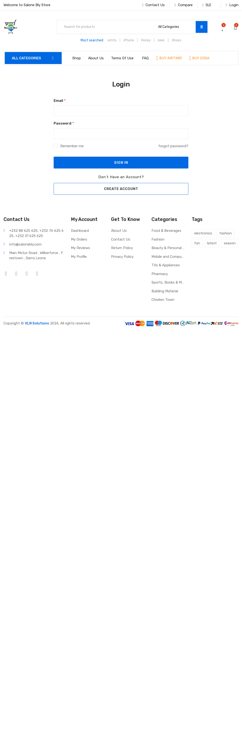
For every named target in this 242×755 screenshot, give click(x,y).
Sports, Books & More (168, 282)
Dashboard (80, 231)
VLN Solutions (37, 323)
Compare (183, 5)
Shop (76, 58)
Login (232, 5)
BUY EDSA (200, 58)
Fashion (157, 239)
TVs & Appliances (165, 265)
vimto (112, 40)
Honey (146, 40)
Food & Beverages (166, 231)
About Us (96, 58)
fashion (225, 233)
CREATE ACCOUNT (121, 189)
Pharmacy (159, 274)
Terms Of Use (122, 58)
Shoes (176, 40)
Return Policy (122, 248)
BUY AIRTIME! (170, 58)
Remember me (72, 146)
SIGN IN (121, 162)
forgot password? (173, 146)
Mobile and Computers (168, 257)
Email (60, 101)
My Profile (79, 257)
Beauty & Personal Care (168, 248)
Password (64, 123)
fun (197, 243)
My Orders (79, 239)
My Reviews (80, 248)
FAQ (145, 58)
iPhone (129, 40)
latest (212, 243)
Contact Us (153, 5)
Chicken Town (162, 300)
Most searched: (92, 40)
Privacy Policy (122, 257)
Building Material (164, 291)
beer (161, 40)
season (230, 243)
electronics (203, 233)
